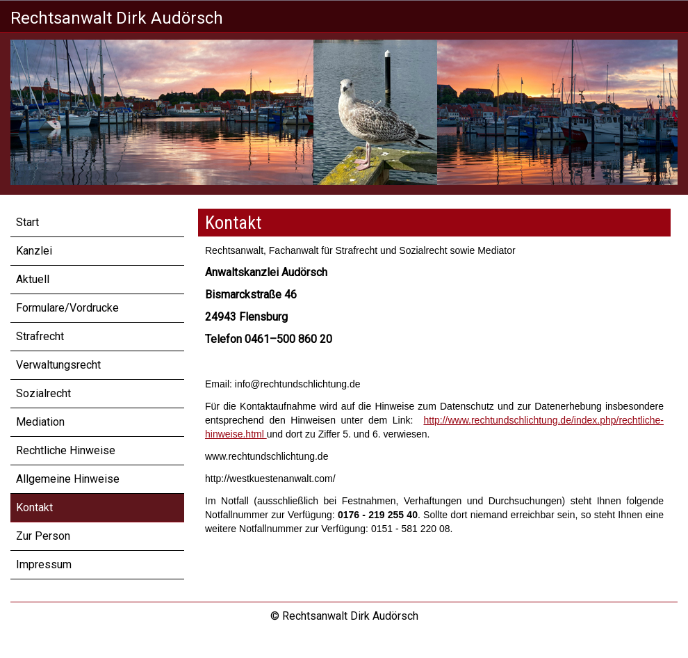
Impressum (44, 564)
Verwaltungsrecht (58, 364)
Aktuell (32, 279)
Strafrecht (40, 336)
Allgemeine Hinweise (68, 479)
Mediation (40, 421)
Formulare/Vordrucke (67, 307)
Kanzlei (34, 250)
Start (27, 222)
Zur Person (43, 536)
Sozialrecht (43, 393)
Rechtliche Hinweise (65, 450)
